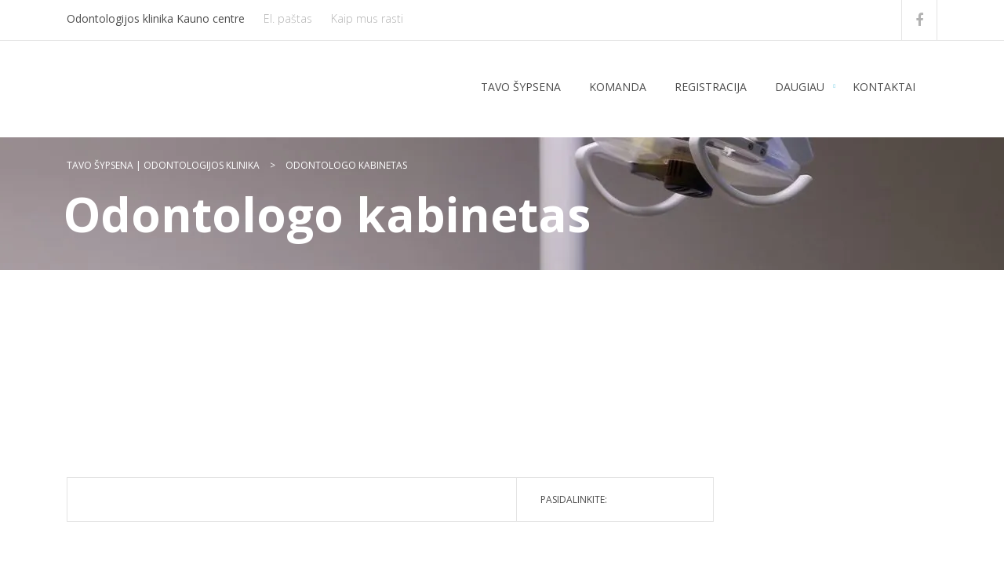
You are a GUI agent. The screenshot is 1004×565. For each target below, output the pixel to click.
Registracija (711, 86)
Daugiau (799, 86)
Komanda (617, 86)
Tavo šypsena (521, 86)
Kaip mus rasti (367, 18)
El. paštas (288, 18)
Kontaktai (884, 86)
